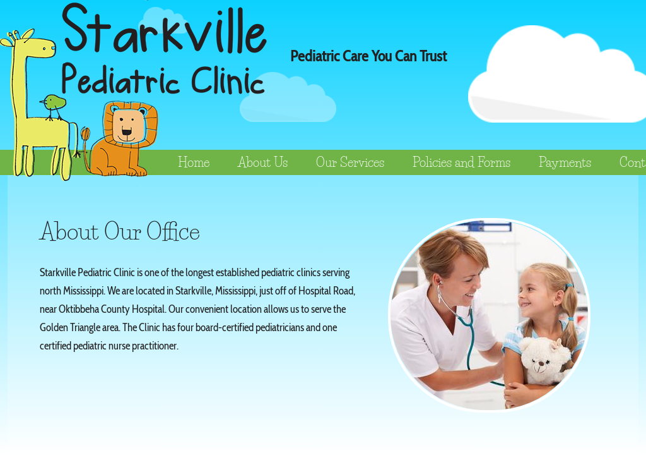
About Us (263, 162)
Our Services (350, 162)
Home (193, 162)
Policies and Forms (461, 162)
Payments (565, 162)
